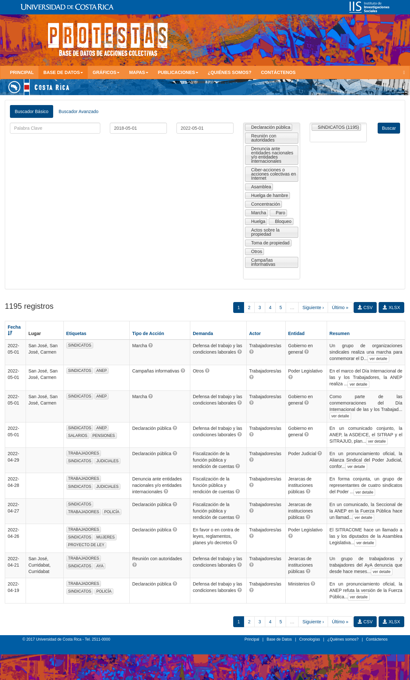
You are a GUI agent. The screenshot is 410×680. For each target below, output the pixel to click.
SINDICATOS (79, 345)
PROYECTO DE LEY (86, 545)
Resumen (340, 333)
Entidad (296, 333)
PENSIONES (104, 435)
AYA (99, 566)
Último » (340, 307)
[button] (150, 345)
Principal (22, 72)
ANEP (101, 370)
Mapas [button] (138, 72)
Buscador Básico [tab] (31, 111)
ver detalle (378, 358)
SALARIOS (77, 435)
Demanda (203, 333)
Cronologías (309, 639)
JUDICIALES (107, 461)
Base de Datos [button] (63, 72)
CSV (365, 307)
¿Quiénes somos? (229, 72)
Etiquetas (76, 333)
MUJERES (105, 537)
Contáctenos (278, 72)
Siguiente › (313, 307)
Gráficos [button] (106, 72)
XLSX (391, 307)
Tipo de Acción (148, 333)
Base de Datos (279, 639)
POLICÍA (111, 512)
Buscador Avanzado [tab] (78, 111)
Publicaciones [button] (178, 72)
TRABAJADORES (83, 453)
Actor (255, 333)
